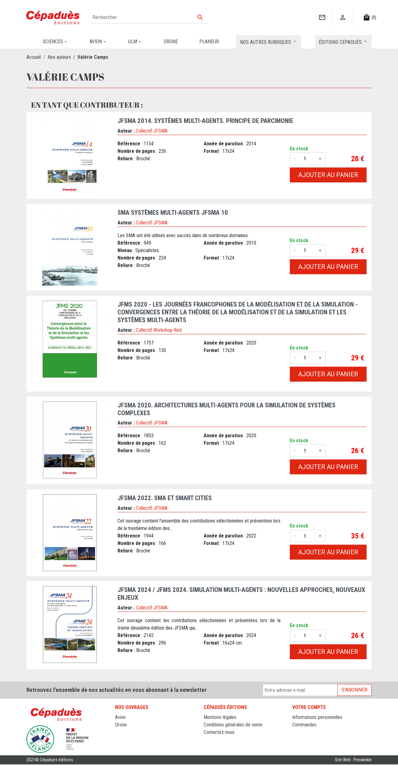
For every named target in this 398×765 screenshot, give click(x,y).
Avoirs (298, 732)
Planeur (122, 732)
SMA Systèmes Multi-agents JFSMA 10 (173, 212)
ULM (119, 740)
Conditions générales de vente (233, 725)
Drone (121, 725)
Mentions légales (220, 717)
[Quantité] (307, 159)
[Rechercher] (149, 17)
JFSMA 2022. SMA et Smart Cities (165, 498)
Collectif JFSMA (152, 131)
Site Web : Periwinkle (353, 760)
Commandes (304, 725)
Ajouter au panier (328, 175)
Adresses (301, 740)
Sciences (124, 747)
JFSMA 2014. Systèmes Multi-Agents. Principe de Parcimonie (205, 120)
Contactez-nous (219, 732)
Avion (120, 717)
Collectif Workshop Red (159, 330)
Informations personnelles (317, 717)
